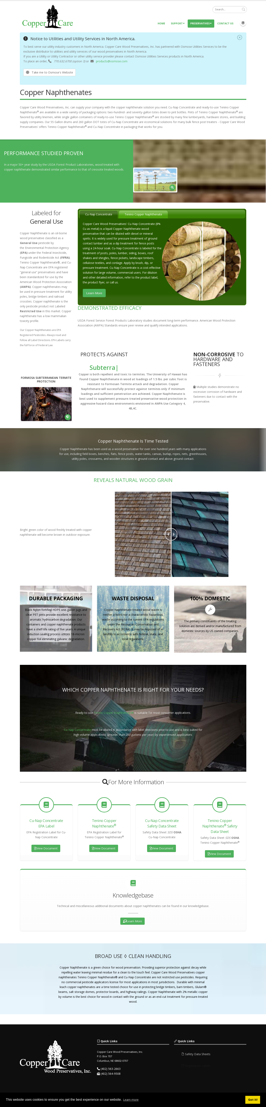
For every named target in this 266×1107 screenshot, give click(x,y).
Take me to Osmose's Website (49, 72)
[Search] (229, 9)
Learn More (94, 293)
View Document (46, 848)
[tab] (98, 214)
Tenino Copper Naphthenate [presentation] (143, 214)
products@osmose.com (111, 61)
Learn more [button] (131, 1100)
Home (161, 23)
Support (178, 23)
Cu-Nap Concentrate (77, 730)
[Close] (239, 38)
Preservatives (201, 23)
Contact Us (225, 23)
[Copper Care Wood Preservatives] (48, 16)
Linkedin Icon (243, 23)
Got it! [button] (252, 1100)
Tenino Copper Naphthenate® (114, 713)
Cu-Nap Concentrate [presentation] (98, 214)
